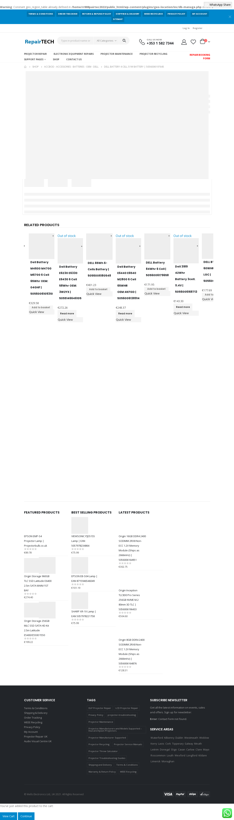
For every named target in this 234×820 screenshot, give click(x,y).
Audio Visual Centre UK (38, 741)
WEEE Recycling (153, 13)
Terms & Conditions (40, 13)
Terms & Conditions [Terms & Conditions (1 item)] (127, 764)
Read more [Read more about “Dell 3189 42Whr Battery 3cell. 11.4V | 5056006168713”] (183, 307)
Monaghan (168, 761)
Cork (168, 743)
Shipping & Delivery (127, 13)
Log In (186, 28)
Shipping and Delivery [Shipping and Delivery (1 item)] (100, 764)
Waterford (157, 737)
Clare (199, 749)
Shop (56, 59)
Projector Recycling (153, 54)
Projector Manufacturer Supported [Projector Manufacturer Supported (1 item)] (107, 737)
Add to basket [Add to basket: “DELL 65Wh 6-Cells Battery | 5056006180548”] (98, 289)
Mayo (206, 749)
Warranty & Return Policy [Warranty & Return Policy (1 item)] (102, 771)
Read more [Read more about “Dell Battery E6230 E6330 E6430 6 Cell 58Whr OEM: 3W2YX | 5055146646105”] (67, 313)
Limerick (155, 761)
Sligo (174, 749)
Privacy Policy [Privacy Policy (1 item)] (96, 714)
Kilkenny (169, 737)
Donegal (165, 749)
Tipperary (178, 743)
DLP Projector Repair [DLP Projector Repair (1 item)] (100, 708)
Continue (26, 816)
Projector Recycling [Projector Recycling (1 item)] (99, 744)
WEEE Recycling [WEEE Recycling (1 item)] (128, 771)
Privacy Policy (176, 13)
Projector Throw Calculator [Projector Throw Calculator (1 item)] (103, 751)
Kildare (203, 755)
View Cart (9, 816)
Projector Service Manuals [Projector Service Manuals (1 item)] (128, 744)
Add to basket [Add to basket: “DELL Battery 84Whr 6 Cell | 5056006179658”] (156, 289)
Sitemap (118, 19)
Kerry (154, 743)
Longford (192, 755)
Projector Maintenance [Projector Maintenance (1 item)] (101, 721)
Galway (189, 743)
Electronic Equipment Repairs (74, 54)
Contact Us (74, 59)
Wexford (180, 755)
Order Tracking (68, 13)
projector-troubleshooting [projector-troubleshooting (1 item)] (122, 714)
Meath (198, 743)
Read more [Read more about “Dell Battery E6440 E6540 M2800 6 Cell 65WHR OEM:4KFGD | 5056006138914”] (125, 313)
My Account (199, 13)
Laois (161, 743)
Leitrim (154, 749)
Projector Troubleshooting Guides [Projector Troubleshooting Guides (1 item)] (107, 758)
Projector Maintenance (116, 54)
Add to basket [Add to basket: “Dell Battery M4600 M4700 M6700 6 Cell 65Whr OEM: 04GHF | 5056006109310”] (41, 307)
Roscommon (158, 755)
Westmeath (191, 737)
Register (197, 28)
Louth (170, 755)
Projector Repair (35, 54)
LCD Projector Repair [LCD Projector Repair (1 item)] (127, 708)
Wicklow (204, 737)
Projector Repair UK (36, 736)
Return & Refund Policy (96, 13)
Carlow (190, 749)
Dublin (179, 737)
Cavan (181, 749)
